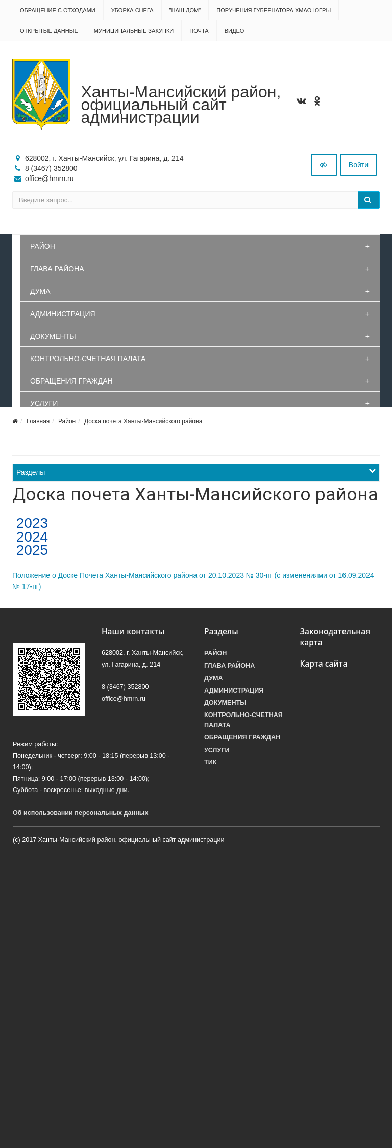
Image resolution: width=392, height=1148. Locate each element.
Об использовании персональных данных (81, 813)
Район (42, 246)
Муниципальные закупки (134, 31)
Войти (359, 165)
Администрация (62, 314)
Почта (198, 31)
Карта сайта (324, 663)
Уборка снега (132, 10)
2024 (30, 537)
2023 (30, 523)
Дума (40, 291)
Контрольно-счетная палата (87, 358)
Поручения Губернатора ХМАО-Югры (273, 10)
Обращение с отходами (57, 10)
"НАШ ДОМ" (185, 10)
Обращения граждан (71, 381)
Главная (38, 421)
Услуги (44, 403)
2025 (30, 550)
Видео (234, 31)
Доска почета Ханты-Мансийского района (143, 421)
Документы (53, 336)
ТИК (210, 762)
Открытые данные (49, 31)
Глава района (57, 269)
